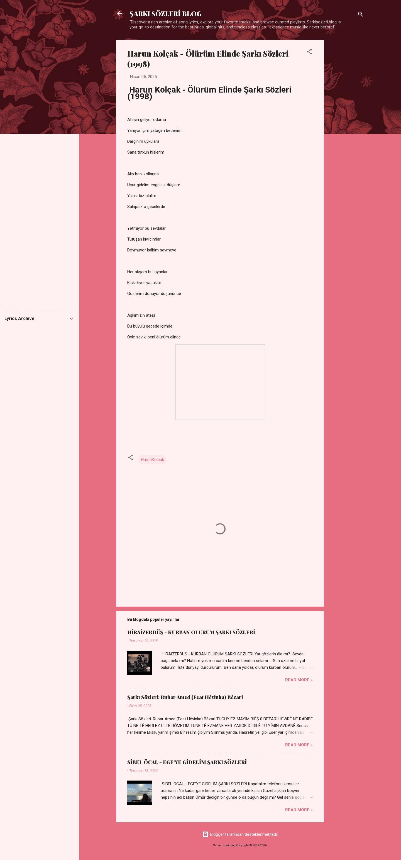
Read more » (299, 679)
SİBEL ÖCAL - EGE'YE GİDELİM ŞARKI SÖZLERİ (187, 762)
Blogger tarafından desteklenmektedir (240, 834)
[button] (309, 52)
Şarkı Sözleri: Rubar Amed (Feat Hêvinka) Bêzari (185, 697)
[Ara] (360, 15)
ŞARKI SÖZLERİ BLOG (165, 13)
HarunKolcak (152, 459)
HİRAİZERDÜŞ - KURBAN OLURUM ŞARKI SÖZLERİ (191, 632)
